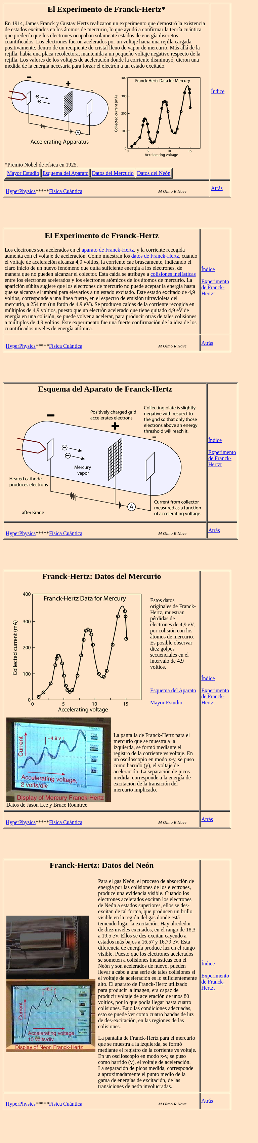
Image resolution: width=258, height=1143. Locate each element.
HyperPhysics (21, 191)
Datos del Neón (154, 173)
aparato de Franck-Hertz (108, 250)
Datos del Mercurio (112, 173)
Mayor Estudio (23, 173)
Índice (217, 91)
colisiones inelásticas (173, 274)
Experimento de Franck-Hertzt (215, 287)
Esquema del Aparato (66, 173)
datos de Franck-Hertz (155, 256)
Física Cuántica (65, 191)
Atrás (217, 188)
